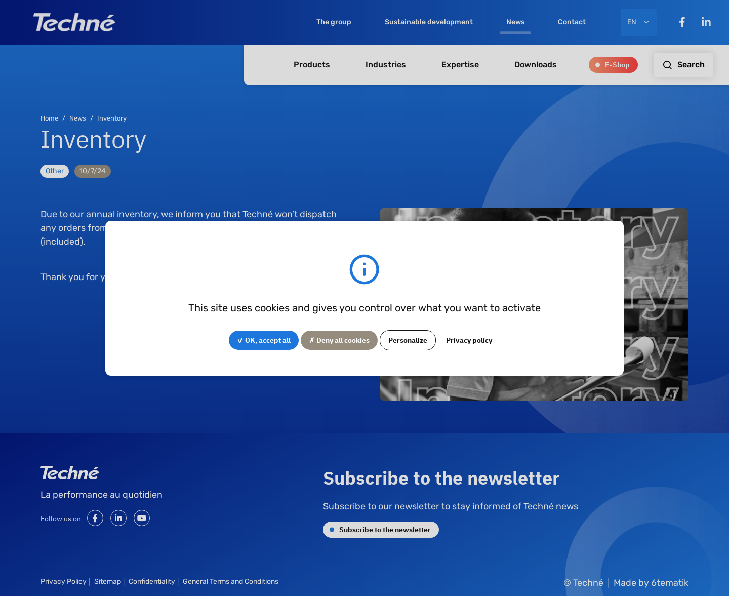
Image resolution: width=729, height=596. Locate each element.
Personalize (407, 340)
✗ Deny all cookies (339, 340)
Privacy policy (469, 340)
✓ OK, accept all (264, 340)
